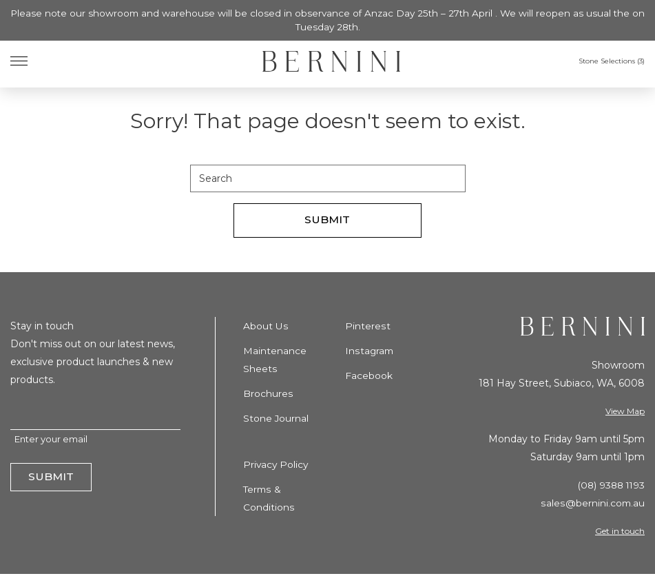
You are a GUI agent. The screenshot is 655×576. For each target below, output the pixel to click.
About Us (265, 326)
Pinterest (367, 326)
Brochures (268, 394)
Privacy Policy (276, 464)
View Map (625, 412)
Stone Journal (276, 419)
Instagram (370, 351)
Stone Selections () (612, 62)
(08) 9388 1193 (609, 486)
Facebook (369, 376)
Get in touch (620, 532)
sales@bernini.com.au (593, 504)
